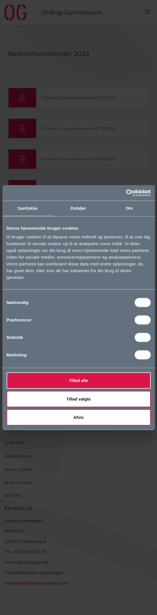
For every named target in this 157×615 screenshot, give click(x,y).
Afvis (78, 417)
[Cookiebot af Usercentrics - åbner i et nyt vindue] (126, 192)
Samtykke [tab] (28, 208)
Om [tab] (129, 208)
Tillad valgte (78, 398)
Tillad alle (78, 380)
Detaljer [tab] (79, 208)
